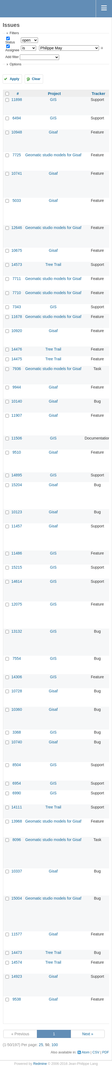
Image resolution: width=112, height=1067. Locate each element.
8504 (16, 765)
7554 (16, 658)
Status (10, 42)
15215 (16, 567)
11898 (16, 99)
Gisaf (53, 132)
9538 (16, 999)
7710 (16, 293)
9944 (16, 387)
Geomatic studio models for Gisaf (53, 155)
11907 (16, 415)
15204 (16, 485)
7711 (16, 278)
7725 (16, 155)
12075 (16, 604)
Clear (36, 79)
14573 (16, 264)
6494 (16, 118)
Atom (85, 1052)
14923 (16, 976)
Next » (87, 1034)
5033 (16, 200)
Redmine (40, 1064)
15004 (16, 898)
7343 (16, 307)
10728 (16, 691)
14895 (16, 475)
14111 (16, 807)
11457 (16, 526)
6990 (16, 793)
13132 (16, 631)
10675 (16, 250)
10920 (16, 331)
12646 (16, 227)
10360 (16, 709)
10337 (16, 871)
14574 (16, 962)
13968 (16, 821)
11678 (16, 316)
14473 (16, 952)
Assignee (12, 50)
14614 (16, 581)
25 (41, 1045)
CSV (96, 1052)
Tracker (98, 93)
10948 (16, 132)
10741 (16, 173)
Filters (14, 33)
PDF (105, 1052)
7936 (16, 369)
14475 (16, 359)
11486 (16, 553)
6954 (16, 783)
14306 (16, 677)
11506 (16, 438)
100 (55, 1045)
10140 (16, 401)
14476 (16, 349)
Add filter (12, 57)
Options (15, 64)
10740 (16, 742)
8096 (16, 839)
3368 (16, 732)
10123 (16, 512)
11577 (16, 934)
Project (54, 93)
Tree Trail (53, 264)
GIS (53, 99)
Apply (14, 79)
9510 (16, 452)
